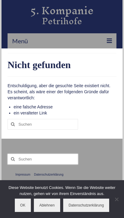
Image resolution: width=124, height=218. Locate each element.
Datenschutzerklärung (86, 205)
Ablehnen (47, 205)
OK (22, 205)
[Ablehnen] (116, 199)
